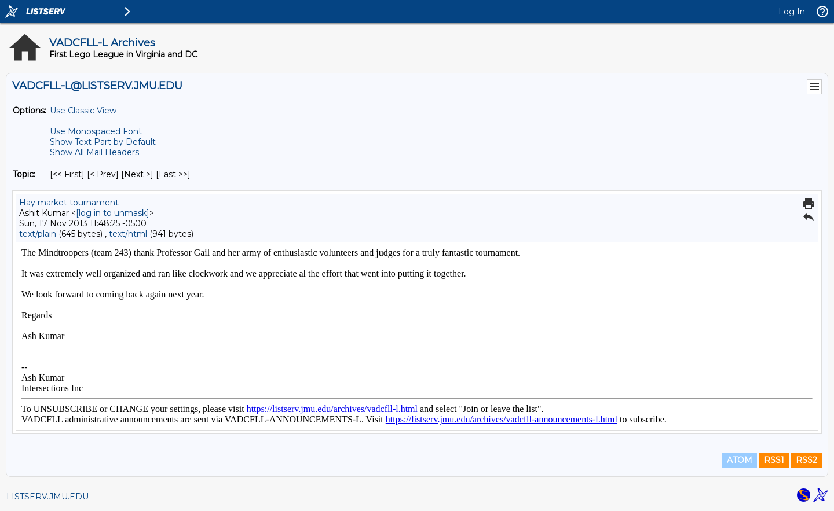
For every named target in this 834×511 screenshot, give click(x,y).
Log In (791, 11)
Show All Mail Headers (94, 152)
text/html (128, 234)
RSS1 (774, 460)
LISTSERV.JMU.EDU (47, 496)
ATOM (739, 460)
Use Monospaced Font (96, 131)
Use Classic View (83, 110)
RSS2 (806, 460)
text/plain (37, 234)
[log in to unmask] (112, 213)
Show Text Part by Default (103, 142)
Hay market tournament (69, 202)
